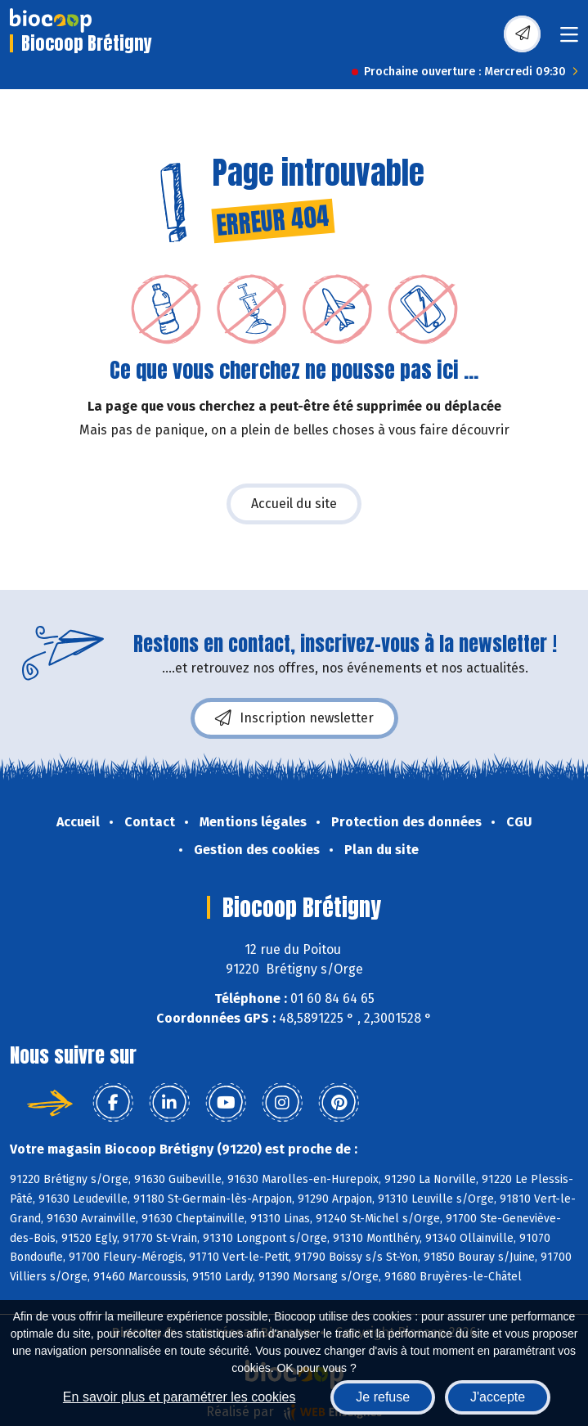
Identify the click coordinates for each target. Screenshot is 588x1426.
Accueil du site (294, 503)
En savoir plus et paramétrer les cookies (179, 1397)
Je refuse (383, 1397)
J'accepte (497, 1397)
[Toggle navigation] (569, 39)
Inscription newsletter (294, 718)
